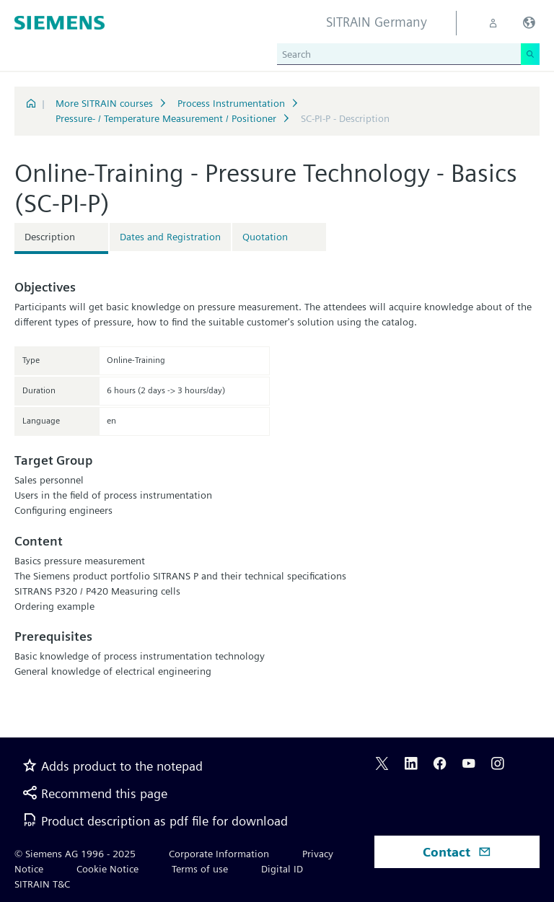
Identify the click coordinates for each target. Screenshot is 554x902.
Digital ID (282, 869)
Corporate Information (219, 853)
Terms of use (200, 869)
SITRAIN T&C (42, 884)
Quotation (265, 236)
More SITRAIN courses (104, 103)
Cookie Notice (107, 869)
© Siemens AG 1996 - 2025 (75, 853)
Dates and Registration (170, 236)
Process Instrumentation (231, 103)
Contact (457, 851)
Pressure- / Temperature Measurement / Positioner (166, 118)
